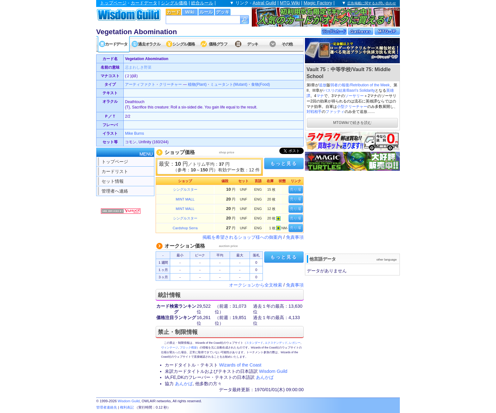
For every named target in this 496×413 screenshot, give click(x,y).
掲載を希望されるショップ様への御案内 (242, 237)
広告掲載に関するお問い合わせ (371, 3)
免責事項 (295, 237)
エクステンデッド (276, 342)
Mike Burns (134, 133)
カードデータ (144, 2)
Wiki (189, 12)
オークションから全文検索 (255, 284)
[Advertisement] (352, 211)
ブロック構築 (188, 347)
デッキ (222, 12)
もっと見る (283, 163)
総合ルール (202, 2)
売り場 (295, 189)
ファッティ (335, 111)
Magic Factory (318, 2)
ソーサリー (354, 96)
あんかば (265, 377)
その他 (287, 44)
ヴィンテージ (169, 347)
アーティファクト (140, 84)
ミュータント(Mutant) (228, 84)
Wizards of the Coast (240, 364)
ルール (206, 12)
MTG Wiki (290, 2)
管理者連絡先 (106, 407)
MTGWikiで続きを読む (352, 122)
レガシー (295, 342)
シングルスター (185, 189)
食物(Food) (260, 84)
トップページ (113, 2)
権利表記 (127, 407)
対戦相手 (314, 111)
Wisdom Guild (273, 371)
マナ (320, 96)
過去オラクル (149, 44)
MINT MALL (185, 199)
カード (173, 12)
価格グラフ (218, 44)
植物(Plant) (197, 84)
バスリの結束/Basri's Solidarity (349, 90)
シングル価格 (174, 2)
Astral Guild (264, 2)
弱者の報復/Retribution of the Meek (359, 85)
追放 (322, 85)
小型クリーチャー (352, 106)
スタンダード (254, 342)
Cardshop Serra (185, 228)
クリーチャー (170, 84)
